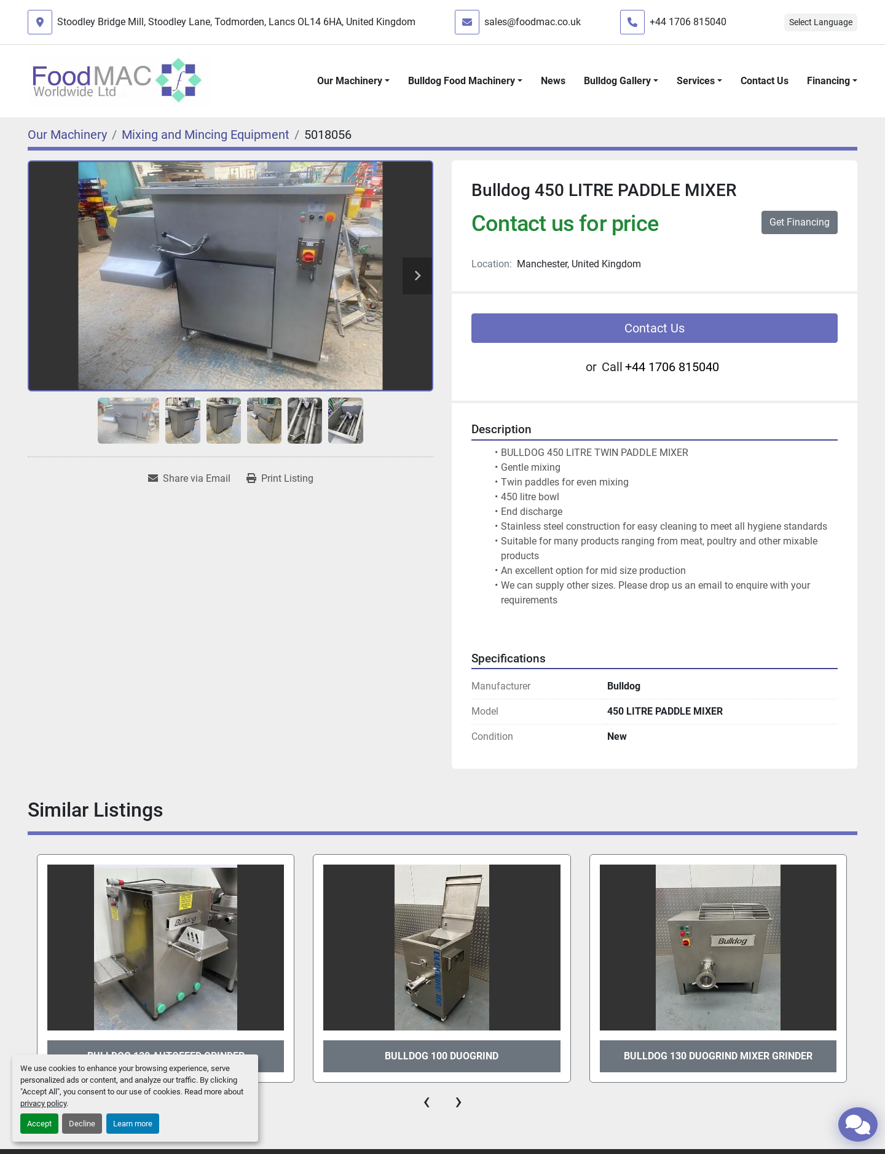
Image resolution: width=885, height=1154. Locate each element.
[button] (353, 81)
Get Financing (799, 222)
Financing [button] (828, 81)
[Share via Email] (189, 478)
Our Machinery (349, 81)
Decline (82, 1123)
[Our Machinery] (67, 134)
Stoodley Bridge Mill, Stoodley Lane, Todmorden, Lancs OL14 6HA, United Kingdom (236, 22)
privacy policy (43, 1103)
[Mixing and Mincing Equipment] (205, 134)
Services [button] (696, 81)
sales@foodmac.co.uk (532, 22)
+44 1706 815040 (688, 22)
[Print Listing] (279, 478)
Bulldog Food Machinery (461, 81)
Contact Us (765, 81)
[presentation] (426, 1101)
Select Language (820, 22)
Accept (39, 1123)
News (553, 81)
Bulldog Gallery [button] (617, 81)
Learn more (132, 1123)
